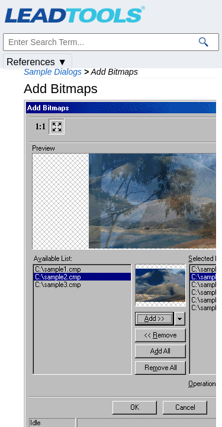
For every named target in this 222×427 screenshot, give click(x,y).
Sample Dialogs (53, 72)
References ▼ (37, 62)
